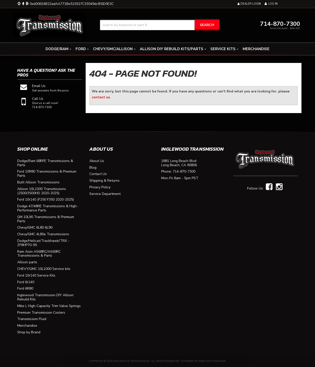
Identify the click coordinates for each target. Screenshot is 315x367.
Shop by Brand (28, 332)
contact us (101, 97)
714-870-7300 (184, 172)
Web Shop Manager (212, 361)
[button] (160, 25)
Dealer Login (249, 4)
